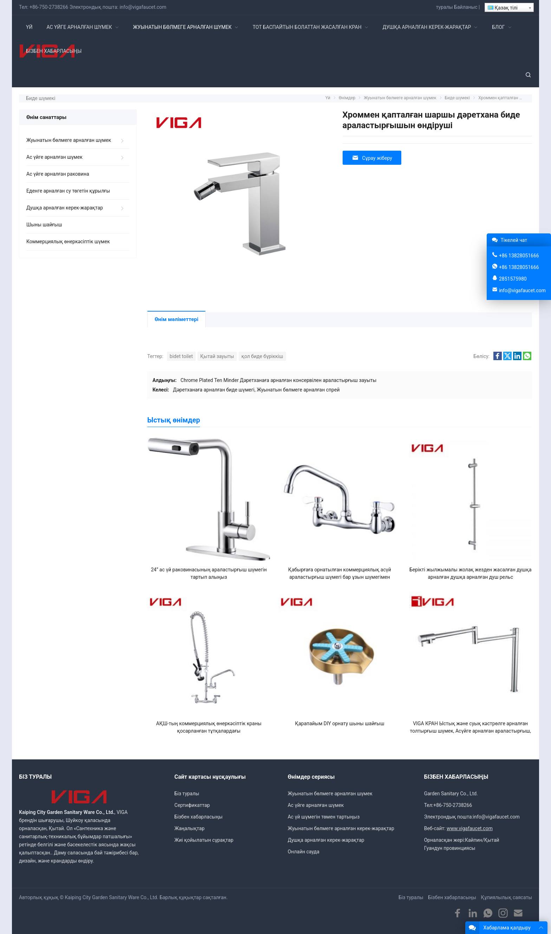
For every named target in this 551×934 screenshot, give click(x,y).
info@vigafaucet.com (142, 7)
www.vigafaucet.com (470, 828)
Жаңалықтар (189, 828)
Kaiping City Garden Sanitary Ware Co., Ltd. (111, 897)
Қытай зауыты (217, 356)
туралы (444, 7)
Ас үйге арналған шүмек (54, 157)
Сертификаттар (192, 805)
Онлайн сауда (303, 851)
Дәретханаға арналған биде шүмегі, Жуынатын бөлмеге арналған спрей (256, 390)
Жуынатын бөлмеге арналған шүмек (68, 140)
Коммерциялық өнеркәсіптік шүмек (68, 241)
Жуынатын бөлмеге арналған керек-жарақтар (341, 828)
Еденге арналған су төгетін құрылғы (68, 191)
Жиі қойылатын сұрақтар (203, 840)
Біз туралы (186, 793)
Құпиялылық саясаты (506, 897)
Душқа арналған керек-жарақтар (64, 208)
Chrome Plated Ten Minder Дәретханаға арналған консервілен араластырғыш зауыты (279, 380)
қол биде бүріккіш (262, 356)
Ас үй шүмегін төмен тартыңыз (324, 817)
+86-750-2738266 (49, 7)
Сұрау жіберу (372, 158)
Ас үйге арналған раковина (57, 174)
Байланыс (466, 7)
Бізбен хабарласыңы (198, 817)
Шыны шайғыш (44, 224)
